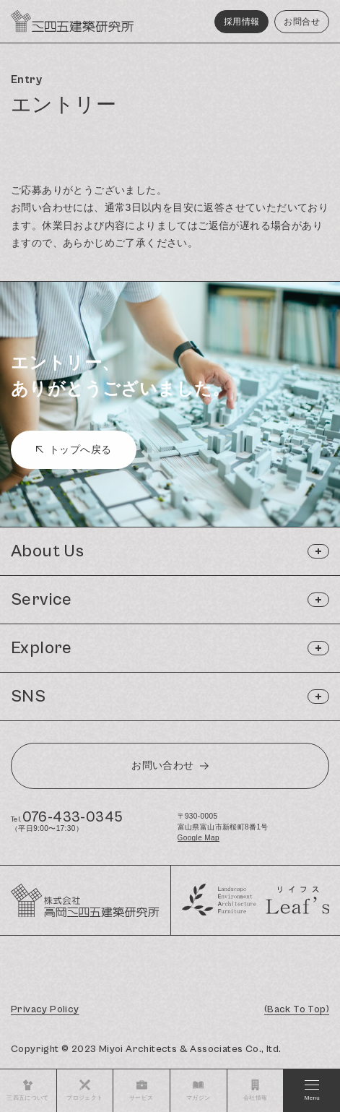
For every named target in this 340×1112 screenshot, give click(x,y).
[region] (170, 162)
